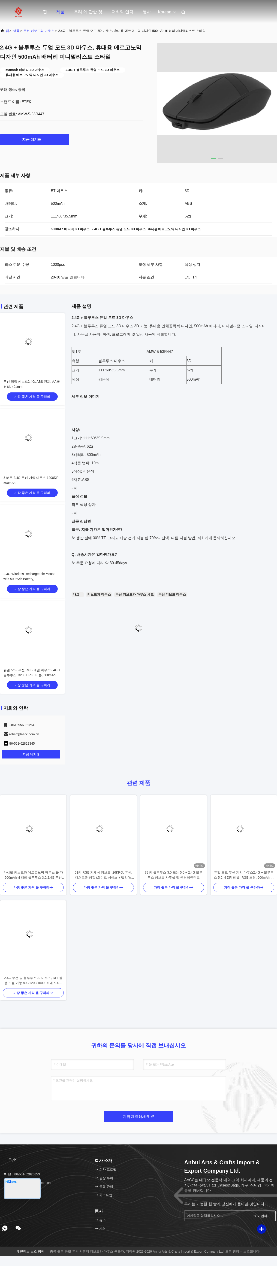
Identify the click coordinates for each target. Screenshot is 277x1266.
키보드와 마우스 (99, 594)
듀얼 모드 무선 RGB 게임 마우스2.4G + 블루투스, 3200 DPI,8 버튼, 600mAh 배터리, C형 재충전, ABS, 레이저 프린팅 (31, 675)
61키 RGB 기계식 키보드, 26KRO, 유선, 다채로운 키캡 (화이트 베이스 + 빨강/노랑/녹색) (103, 875)
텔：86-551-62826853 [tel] (21, 1174)
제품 (60, 11)
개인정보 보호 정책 (30, 1251)
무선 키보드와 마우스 (38, 31)
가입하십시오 (262, 1216)
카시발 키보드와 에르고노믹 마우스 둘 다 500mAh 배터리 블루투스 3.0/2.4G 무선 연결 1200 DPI (33, 875)
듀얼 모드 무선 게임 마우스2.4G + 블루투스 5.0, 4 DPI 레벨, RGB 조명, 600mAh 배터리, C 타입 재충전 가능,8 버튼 (244, 875)
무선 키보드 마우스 (172, 594)
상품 (16, 31)
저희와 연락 (122, 11)
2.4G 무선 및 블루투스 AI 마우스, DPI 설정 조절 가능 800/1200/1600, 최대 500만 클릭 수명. (33, 980)
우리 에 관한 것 (88, 11)
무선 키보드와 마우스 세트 (134, 594)
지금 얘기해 (34, 139)
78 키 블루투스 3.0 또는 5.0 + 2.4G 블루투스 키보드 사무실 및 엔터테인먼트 (173, 875)
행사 (147, 11)
